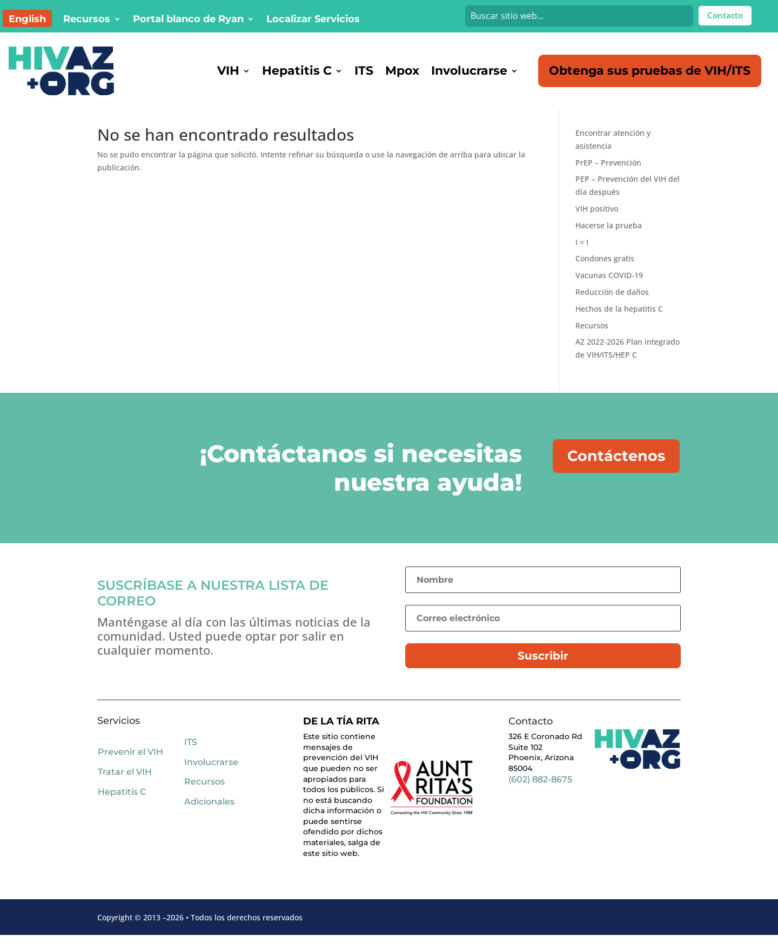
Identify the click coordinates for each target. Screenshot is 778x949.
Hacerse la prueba (608, 239)
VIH (228, 70)
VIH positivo (596, 223)
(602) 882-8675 (540, 793)
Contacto (725, 15)
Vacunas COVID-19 (609, 289)
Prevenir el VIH (130, 766)
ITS (363, 70)
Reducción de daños (612, 306)
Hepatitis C (297, 70)
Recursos (86, 20)
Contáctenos (617, 471)
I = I (581, 256)
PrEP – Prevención (608, 177)
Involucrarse (469, 70)
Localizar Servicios (313, 20)
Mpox (402, 70)
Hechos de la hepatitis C (619, 323)
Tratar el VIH (125, 786)
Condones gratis (604, 272)
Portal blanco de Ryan (188, 20)
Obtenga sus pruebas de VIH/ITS (649, 70)
